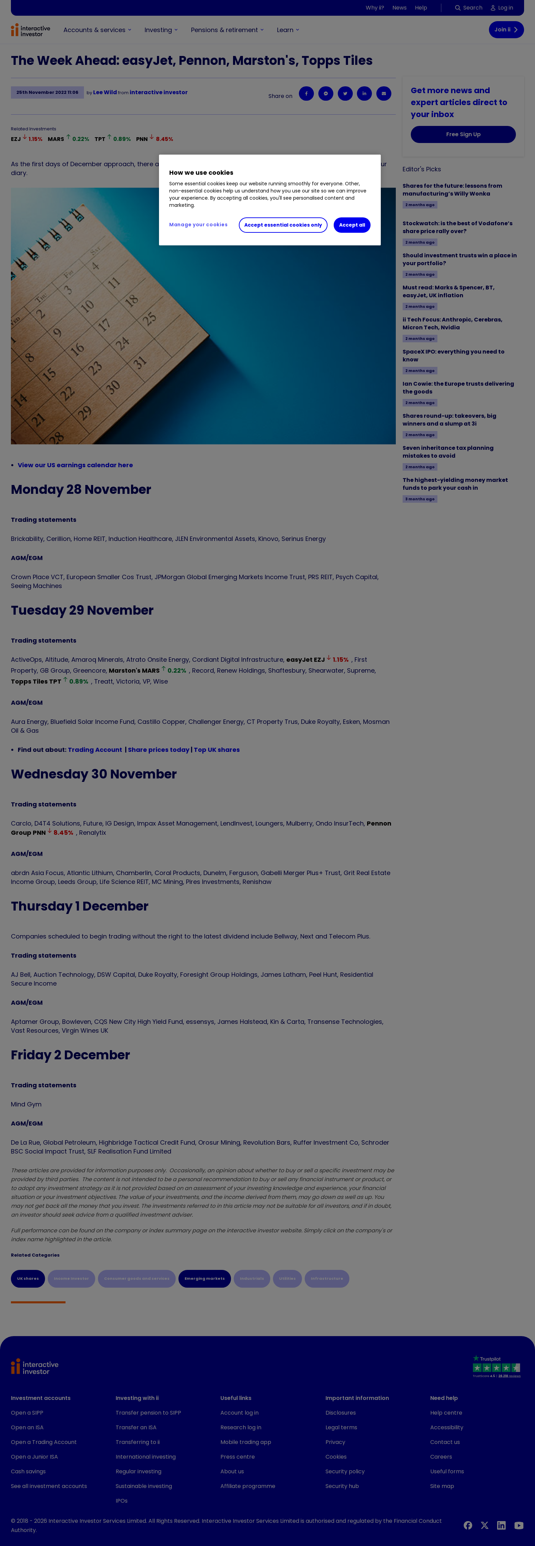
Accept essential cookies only (283, 224)
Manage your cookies (198, 224)
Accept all (352, 224)
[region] (270, 200)
